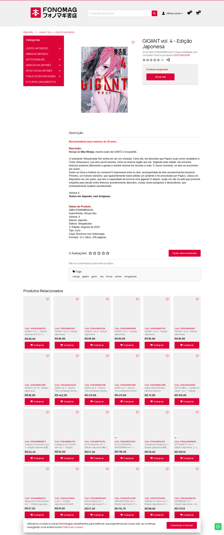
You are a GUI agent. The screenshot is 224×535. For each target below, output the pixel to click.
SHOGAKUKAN (182, 55)
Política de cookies (72, 527)
